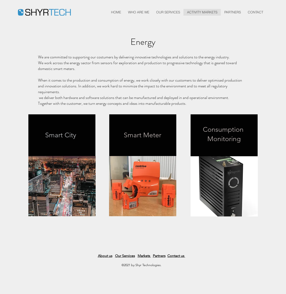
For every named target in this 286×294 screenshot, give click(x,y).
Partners (159, 256)
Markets (144, 256)
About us (105, 256)
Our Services (125, 256)
